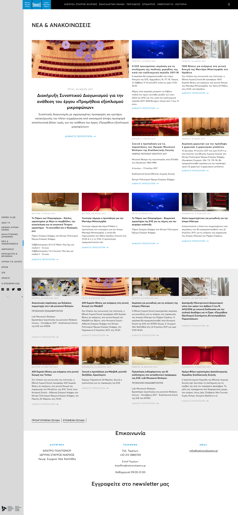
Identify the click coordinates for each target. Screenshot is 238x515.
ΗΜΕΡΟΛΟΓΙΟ (166, 4)
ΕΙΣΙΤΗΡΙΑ (182, 4)
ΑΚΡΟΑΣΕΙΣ (8, 249)
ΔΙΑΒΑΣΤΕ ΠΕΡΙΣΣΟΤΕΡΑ (79, 136)
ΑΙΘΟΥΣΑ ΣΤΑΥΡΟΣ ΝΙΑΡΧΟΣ (81, 4)
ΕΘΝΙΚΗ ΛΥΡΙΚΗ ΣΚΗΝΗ (10, 229)
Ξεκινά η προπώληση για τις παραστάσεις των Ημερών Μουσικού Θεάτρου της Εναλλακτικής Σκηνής (153, 150)
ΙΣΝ (3, 273)
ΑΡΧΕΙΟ (6, 278)
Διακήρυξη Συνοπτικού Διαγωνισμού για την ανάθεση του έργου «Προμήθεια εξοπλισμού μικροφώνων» (81, 101)
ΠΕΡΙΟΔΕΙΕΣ (134, 4)
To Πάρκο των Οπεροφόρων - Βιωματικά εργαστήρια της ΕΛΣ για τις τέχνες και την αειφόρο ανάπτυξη (154, 224)
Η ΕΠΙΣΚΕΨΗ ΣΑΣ (11, 284)
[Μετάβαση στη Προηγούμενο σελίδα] (47, 423)
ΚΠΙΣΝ (5, 267)
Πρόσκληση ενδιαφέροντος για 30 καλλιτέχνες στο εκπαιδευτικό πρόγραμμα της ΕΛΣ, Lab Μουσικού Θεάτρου (154, 377)
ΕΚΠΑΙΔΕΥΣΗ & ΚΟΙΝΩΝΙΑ (9, 255)
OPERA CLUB (8, 218)
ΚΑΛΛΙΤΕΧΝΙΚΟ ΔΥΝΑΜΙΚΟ (10, 236)
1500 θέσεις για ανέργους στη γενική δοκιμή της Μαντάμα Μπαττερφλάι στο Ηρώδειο (205, 69)
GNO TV (6, 223)
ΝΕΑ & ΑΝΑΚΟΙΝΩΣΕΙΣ (10, 242)
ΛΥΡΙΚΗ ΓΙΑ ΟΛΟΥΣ (12, 262)
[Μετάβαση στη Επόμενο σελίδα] (74, 423)
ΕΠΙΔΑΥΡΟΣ (149, 4)
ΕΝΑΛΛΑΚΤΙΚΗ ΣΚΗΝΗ (113, 4)
